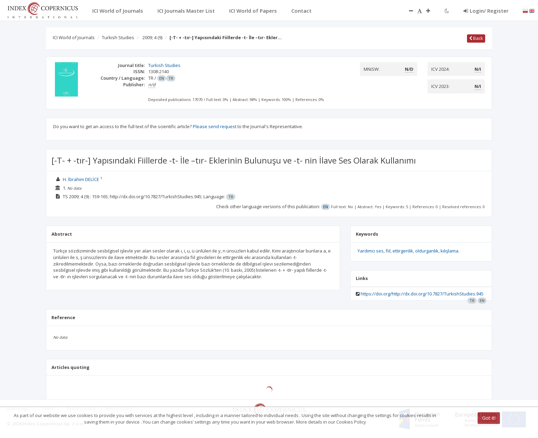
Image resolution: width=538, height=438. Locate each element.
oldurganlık (426, 251)
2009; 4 (152, 37)
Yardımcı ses (371, 251)
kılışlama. (450, 251)
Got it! (488, 418)
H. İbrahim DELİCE (81, 179)
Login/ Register (486, 10)
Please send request (214, 126)
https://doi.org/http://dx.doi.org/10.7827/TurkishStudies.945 (422, 294)
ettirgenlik (403, 251)
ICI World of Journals (74, 37)
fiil (388, 251)
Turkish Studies (118, 37)
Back (476, 38)
